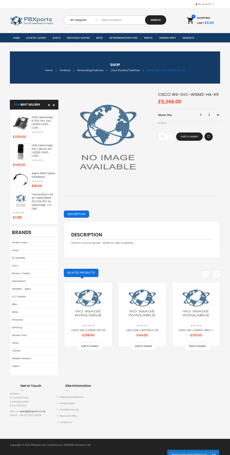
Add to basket (189, 136)
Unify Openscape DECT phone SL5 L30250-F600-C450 (42, 150)
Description (76, 214)
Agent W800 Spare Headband (43, 175)
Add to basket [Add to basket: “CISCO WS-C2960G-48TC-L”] (197, 346)
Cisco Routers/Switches (125, 70)
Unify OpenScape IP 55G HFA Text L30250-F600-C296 (42, 122)
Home (49, 70)
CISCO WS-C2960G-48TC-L (196, 330)
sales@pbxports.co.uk (32, 411)
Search (156, 20)
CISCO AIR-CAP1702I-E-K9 (142, 330)
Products (65, 70)
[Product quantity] (162, 136)
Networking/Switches (90, 70)
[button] (49, 105)
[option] (88, 319)
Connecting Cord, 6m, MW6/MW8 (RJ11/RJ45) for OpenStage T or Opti (43, 201)
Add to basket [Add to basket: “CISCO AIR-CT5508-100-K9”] (89, 346)
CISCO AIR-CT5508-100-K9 (88, 330)
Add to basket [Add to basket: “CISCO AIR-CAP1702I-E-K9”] (143, 346)
